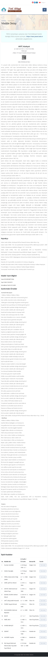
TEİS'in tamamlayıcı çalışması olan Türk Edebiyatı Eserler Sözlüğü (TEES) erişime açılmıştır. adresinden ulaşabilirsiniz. (24, 36)
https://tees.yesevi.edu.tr (34, 36)
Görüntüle (43, 565)
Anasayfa (3, 20)
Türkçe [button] (42, 2)
